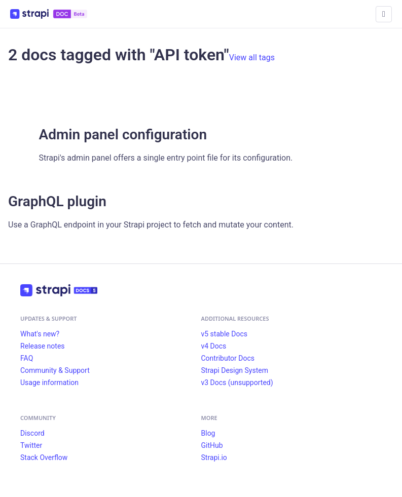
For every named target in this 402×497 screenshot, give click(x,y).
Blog (208, 433)
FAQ (26, 358)
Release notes (42, 346)
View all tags (252, 57)
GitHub (212, 445)
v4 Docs (214, 346)
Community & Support (55, 370)
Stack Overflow (43, 457)
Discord (32, 433)
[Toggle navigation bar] (384, 14)
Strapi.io (214, 457)
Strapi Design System (234, 370)
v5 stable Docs (224, 334)
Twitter (31, 445)
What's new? (39, 334)
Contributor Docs (228, 358)
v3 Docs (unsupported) (237, 382)
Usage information (49, 382)
